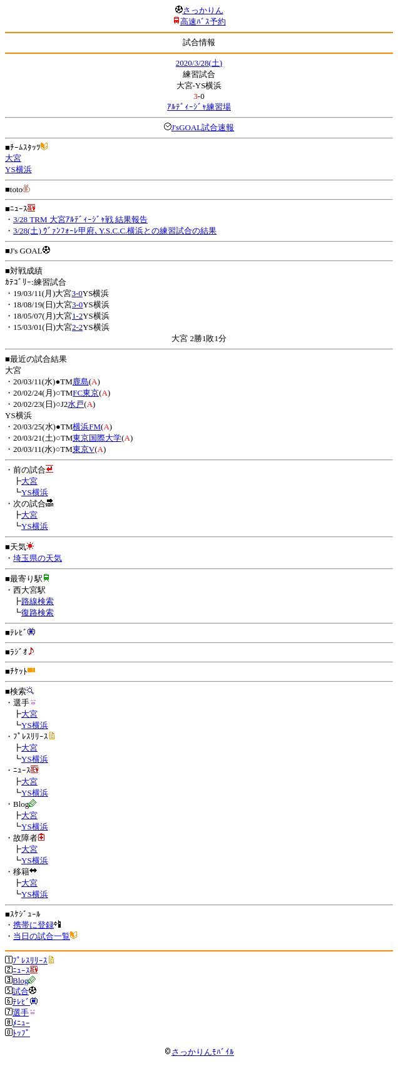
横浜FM (87, 426)
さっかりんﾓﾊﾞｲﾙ (199, 1052)
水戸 (76, 404)
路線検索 (37, 601)
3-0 (76, 293)
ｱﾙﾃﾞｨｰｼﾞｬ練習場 (199, 106)
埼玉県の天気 (37, 558)
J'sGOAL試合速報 (203, 127)
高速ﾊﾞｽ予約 (203, 21)
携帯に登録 (33, 925)
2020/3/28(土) (199, 63)
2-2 (77, 327)
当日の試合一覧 (41, 936)
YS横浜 (18, 169)
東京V (83, 449)
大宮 (13, 158)
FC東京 (86, 392)
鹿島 (81, 381)
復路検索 (37, 612)
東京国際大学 (97, 438)
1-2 (77, 315)
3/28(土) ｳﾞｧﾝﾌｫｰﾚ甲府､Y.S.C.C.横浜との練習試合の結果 (115, 230)
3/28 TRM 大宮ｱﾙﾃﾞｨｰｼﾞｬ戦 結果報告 (80, 219)
